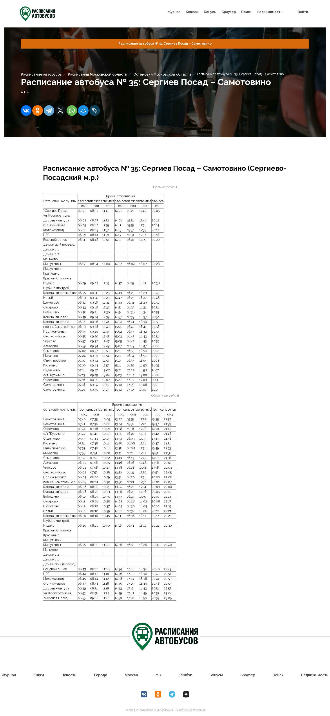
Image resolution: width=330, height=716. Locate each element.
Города (100, 675)
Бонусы (210, 12)
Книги (39, 675)
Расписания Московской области (97, 74)
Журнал (174, 12)
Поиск (246, 12)
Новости (69, 675)
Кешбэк (192, 12)
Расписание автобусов (41, 74)
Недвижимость (269, 12)
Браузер (229, 12)
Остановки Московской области (162, 74)
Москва (131, 675)
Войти (303, 12)
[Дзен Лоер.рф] (186, 694)
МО (158, 675)
